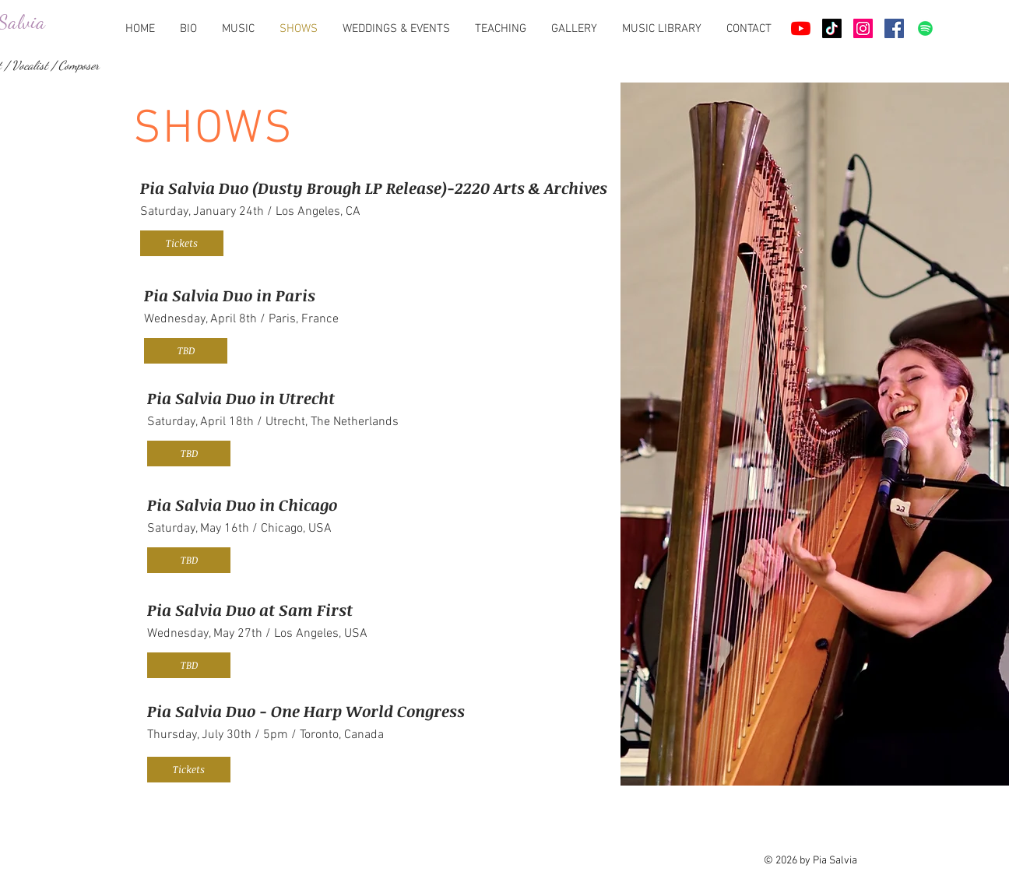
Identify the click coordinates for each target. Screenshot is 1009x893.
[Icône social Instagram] (863, 28)
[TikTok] (832, 28)
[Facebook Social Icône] (894, 28)
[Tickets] (181, 243)
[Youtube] (800, 28)
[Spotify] (925, 28)
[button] (185, 351)
